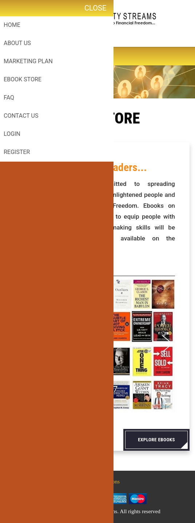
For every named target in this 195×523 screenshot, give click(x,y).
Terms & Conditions (97, 482)
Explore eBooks (156, 439)
